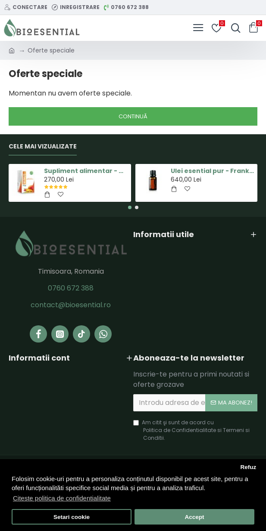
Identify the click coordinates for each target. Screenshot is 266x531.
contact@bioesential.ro (71, 305)
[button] (129, 207)
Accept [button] (194, 517)
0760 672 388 (71, 288)
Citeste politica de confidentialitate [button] (62, 498)
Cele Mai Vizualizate (43, 147)
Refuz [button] (248, 467)
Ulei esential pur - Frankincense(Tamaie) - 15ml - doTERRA (212, 171)
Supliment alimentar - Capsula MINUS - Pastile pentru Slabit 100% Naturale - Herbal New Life (86, 171)
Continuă (133, 116)
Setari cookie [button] (71, 517)
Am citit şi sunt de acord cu (195, 430)
